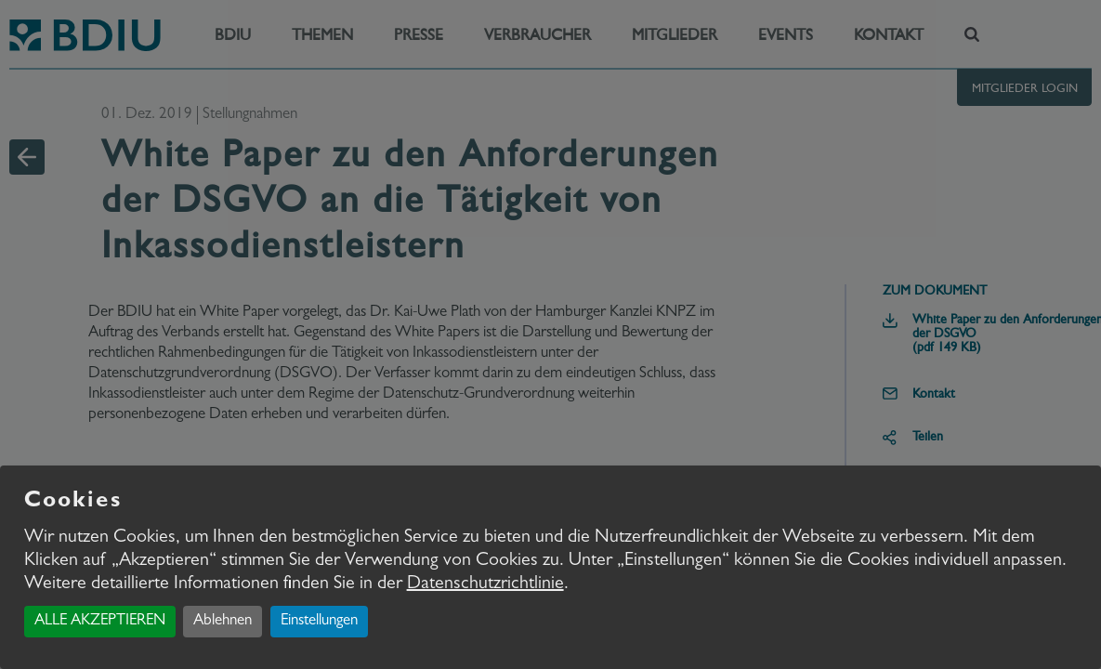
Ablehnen (222, 621)
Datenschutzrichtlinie (485, 584)
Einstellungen (319, 621)
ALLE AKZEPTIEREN (99, 621)
